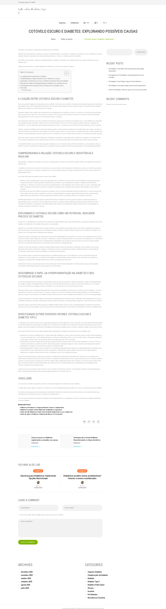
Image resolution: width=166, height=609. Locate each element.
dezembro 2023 (27, 569)
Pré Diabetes (93, 591)
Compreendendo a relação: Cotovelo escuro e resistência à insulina (40, 79)
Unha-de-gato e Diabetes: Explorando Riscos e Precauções (41, 413)
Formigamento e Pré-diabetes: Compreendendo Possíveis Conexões (128, 75)
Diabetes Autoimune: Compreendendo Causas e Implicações (42, 407)
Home (53, 39)
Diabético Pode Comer (96, 581)
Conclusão (23, 87)
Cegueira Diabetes (95, 569)
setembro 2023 (26, 578)
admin (39, 482)
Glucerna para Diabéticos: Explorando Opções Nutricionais (38, 474)
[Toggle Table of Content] (64, 73)
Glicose (91, 585)
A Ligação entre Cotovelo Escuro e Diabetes (33, 76)
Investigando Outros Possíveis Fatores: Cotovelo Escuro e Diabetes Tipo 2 (42, 85)
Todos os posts (66, 39)
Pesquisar (141, 52)
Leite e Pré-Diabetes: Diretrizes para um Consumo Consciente (127, 87)
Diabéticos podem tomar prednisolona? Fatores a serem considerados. (82, 474)
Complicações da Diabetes (98, 572)
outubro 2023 (26, 575)
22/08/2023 (82, 484)
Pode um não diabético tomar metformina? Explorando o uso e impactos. (46, 411)
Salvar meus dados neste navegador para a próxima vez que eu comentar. (42, 511)
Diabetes (62, 23)
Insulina (91, 588)
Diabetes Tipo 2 (94, 578)
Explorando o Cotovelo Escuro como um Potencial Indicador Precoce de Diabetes (44, 81)
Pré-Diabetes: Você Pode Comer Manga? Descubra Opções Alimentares (125, 70)
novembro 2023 (27, 572)
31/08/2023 (75, 23)
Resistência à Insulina (96, 594)
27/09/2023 (38, 484)
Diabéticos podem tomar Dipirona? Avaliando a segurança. (41, 409)
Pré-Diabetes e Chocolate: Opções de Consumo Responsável (126, 83)
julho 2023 (25, 585)
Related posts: (27, 89)
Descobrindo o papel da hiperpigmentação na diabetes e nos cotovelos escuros (43, 83)
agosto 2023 (25, 581)
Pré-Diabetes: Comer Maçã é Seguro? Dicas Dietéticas (124, 79)
